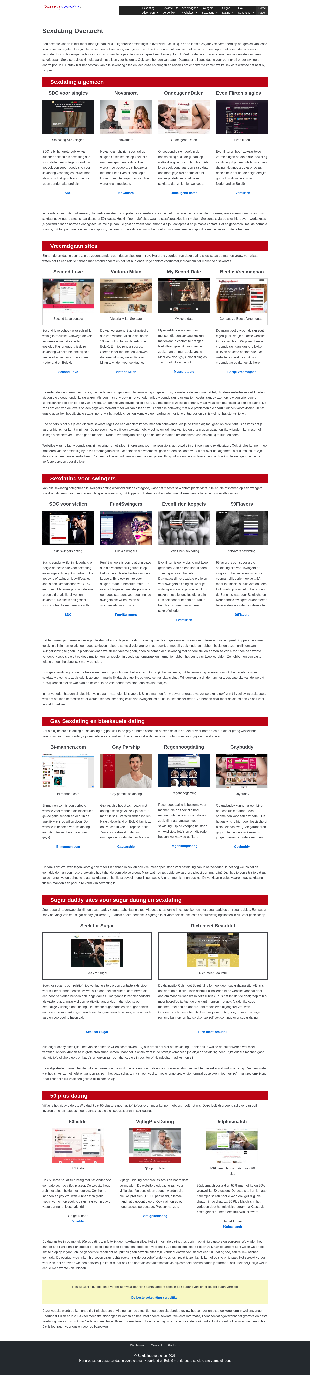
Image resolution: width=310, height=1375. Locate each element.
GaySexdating (246, 10)
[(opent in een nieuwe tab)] (232, 1226)
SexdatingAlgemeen (150, 10)
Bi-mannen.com (68, 846)
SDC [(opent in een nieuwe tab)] (68, 193)
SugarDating (228, 10)
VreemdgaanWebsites (190, 10)
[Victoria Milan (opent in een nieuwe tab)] (126, 372)
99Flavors (241, 614)
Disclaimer (137, 1345)
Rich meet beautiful (213, 1032)
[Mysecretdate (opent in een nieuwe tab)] (184, 371)
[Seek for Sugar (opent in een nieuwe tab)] (97, 1032)
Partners (174, 1345)
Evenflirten (242, 193)
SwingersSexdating (210, 10)
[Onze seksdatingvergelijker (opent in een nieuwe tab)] (155, 1297)
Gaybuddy (242, 846)
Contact (156, 1345)
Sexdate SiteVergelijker (170, 10)
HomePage (262, 10)
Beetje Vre (235, 372)
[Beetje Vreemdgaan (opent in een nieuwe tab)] (249, 372)
